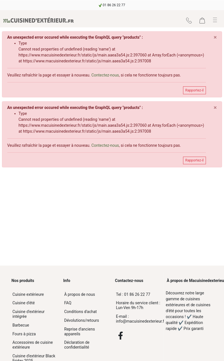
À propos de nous (79, 294)
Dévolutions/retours (81, 320)
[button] (215, 20)
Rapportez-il (194, 90)
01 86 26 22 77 (133, 294)
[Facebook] (120, 336)
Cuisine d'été (23, 303)
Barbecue (20, 325)
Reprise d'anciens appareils (79, 331)
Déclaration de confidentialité (77, 344)
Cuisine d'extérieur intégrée (28, 314)
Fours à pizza (24, 334)
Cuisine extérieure (28, 294)
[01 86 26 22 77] (138, 294)
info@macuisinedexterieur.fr (139, 318)
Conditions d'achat (80, 311)
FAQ (67, 303)
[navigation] (112, 5)
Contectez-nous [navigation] (105, 75)
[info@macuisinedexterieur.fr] (138, 319)
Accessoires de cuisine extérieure (32, 344)
